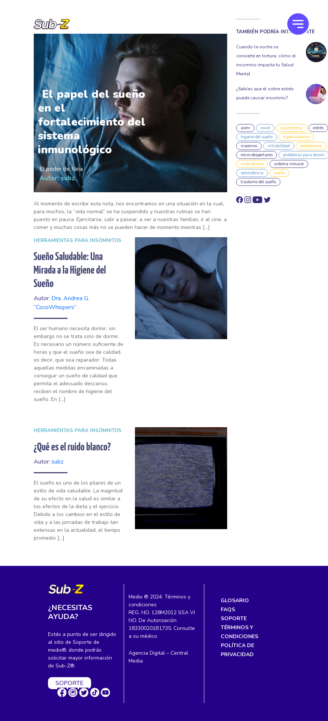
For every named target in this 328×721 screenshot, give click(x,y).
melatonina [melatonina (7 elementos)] (311, 146)
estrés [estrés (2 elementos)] (318, 128)
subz (68, 178)
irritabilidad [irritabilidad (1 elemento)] (279, 146)
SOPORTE (69, 683)
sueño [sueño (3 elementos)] (279, 173)
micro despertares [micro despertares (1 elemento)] (257, 155)
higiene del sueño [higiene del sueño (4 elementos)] (257, 137)
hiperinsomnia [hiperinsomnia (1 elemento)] (296, 137)
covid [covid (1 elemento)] (265, 128)
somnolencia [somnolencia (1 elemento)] (252, 173)
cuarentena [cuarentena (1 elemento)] (291, 128)
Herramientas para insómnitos (77, 240)
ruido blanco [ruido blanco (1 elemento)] (252, 164)
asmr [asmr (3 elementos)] (245, 128)
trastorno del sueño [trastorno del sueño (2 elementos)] (258, 182)
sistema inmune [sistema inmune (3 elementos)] (289, 164)
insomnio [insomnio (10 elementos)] (249, 146)
